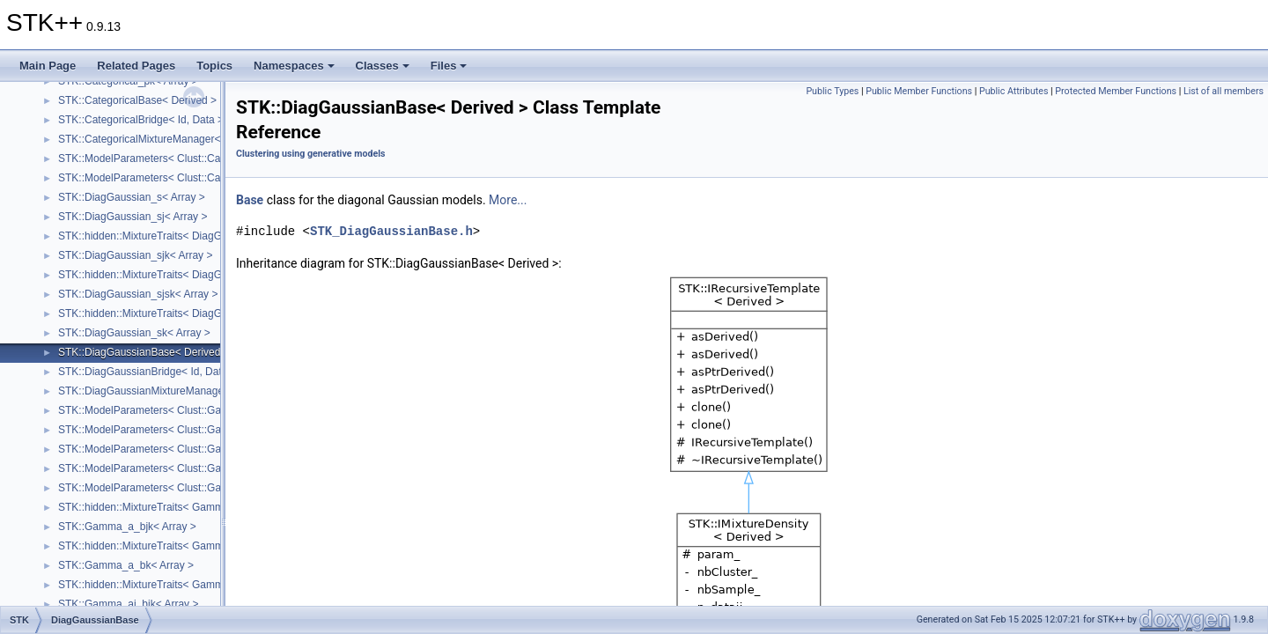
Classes (382, 65)
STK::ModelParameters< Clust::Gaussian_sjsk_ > (174, 488)
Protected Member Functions (1115, 91)
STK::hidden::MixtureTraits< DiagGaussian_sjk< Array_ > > (196, 236)
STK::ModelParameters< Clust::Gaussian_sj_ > (169, 449)
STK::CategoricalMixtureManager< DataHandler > (174, 139)
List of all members (1223, 91)
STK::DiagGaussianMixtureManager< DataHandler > (181, 391)
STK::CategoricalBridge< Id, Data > (141, 120)
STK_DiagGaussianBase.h (391, 231)
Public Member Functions (919, 91)
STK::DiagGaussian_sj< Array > (132, 216)
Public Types (832, 91)
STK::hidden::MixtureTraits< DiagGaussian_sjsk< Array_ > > (199, 275)
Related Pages (136, 65)
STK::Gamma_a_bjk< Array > (127, 526)
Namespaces (294, 65)
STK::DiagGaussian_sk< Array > (134, 333)
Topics (214, 65)
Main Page (47, 65)
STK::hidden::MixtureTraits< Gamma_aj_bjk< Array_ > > (189, 585)
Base (249, 200)
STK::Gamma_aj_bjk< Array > (128, 604)
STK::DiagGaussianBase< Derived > (144, 352)
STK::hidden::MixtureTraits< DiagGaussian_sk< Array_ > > (195, 313)
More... (508, 200)
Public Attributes (1014, 91)
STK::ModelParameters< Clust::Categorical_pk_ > (175, 178)
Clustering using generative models (310, 153)
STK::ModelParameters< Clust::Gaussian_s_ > (167, 468)
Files (449, 65)
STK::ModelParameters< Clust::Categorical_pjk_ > (176, 158)
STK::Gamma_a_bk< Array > (126, 565)
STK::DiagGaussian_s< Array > (131, 197)
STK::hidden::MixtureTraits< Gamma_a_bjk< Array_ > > (188, 507)
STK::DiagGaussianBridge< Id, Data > (147, 371)
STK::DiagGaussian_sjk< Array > (135, 255)
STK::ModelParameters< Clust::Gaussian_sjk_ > (171, 410)
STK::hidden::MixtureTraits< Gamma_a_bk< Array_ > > (187, 546)
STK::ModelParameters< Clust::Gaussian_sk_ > (170, 430)
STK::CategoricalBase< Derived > (137, 100)
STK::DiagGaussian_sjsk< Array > (137, 294)
